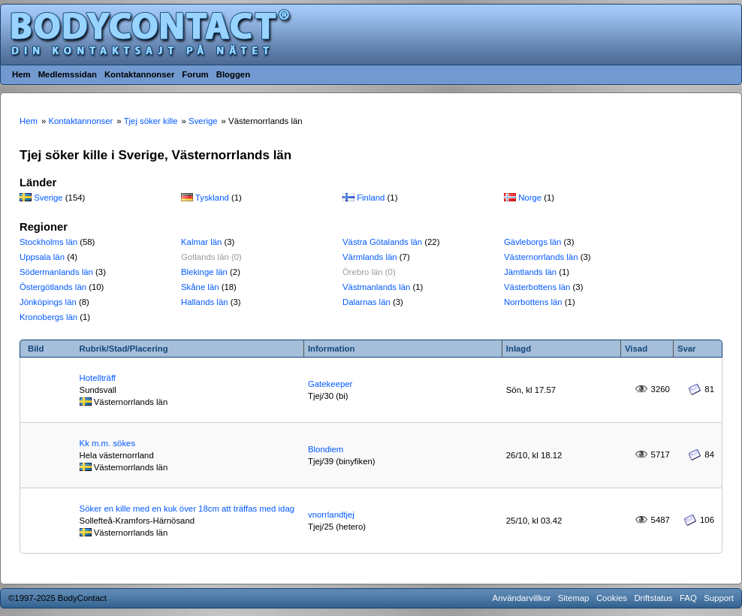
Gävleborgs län (532, 241)
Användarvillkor (522, 597)
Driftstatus (653, 597)
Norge (529, 197)
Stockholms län (48, 241)
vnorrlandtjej (331, 514)
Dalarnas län (366, 301)
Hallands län (204, 301)
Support (719, 597)
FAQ (688, 597)
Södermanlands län (56, 271)
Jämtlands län (530, 271)
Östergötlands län (53, 286)
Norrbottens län (533, 301)
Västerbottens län (537, 286)
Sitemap (574, 597)
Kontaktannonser (139, 74)
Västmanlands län (376, 286)
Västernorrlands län (541, 256)
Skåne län (200, 286)
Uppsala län (42, 256)
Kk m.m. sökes (107, 443)
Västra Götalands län (382, 241)
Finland (371, 197)
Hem (21, 74)
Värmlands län (369, 256)
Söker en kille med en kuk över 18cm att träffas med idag (187, 508)
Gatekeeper (330, 383)
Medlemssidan (67, 74)
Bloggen (233, 74)
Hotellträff (98, 377)
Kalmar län (201, 241)
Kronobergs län (48, 317)
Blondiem (325, 449)
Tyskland (212, 197)
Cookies (611, 597)
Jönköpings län (48, 301)
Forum (195, 74)
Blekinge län (204, 271)
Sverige (48, 197)
